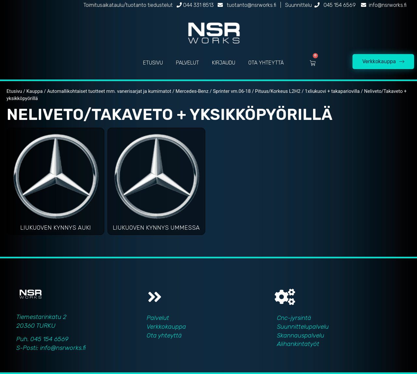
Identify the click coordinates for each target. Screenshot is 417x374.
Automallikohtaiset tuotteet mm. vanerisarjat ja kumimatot (109, 91)
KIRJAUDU (223, 63)
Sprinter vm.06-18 (232, 91)
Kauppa (34, 91)
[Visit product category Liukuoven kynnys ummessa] (156, 183)
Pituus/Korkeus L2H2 (277, 91)
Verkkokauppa (166, 326)
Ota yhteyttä (164, 335)
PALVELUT (187, 63)
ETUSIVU (153, 63)
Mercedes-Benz (192, 91)
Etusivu (14, 91)
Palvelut (158, 318)
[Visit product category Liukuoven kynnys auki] (55, 183)
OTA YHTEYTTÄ (266, 63)
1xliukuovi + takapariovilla (332, 91)
